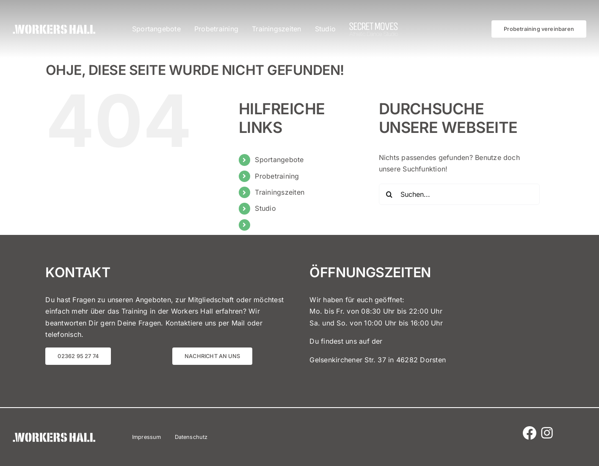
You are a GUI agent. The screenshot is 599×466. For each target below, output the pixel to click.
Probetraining (277, 176)
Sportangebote (279, 159)
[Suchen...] (459, 194)
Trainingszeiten (279, 192)
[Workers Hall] (54, 28)
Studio (265, 208)
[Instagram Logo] (547, 426)
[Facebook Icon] (529, 429)
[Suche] (389, 194)
